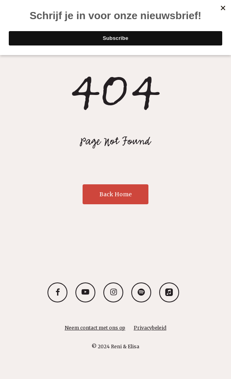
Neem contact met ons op (95, 328)
